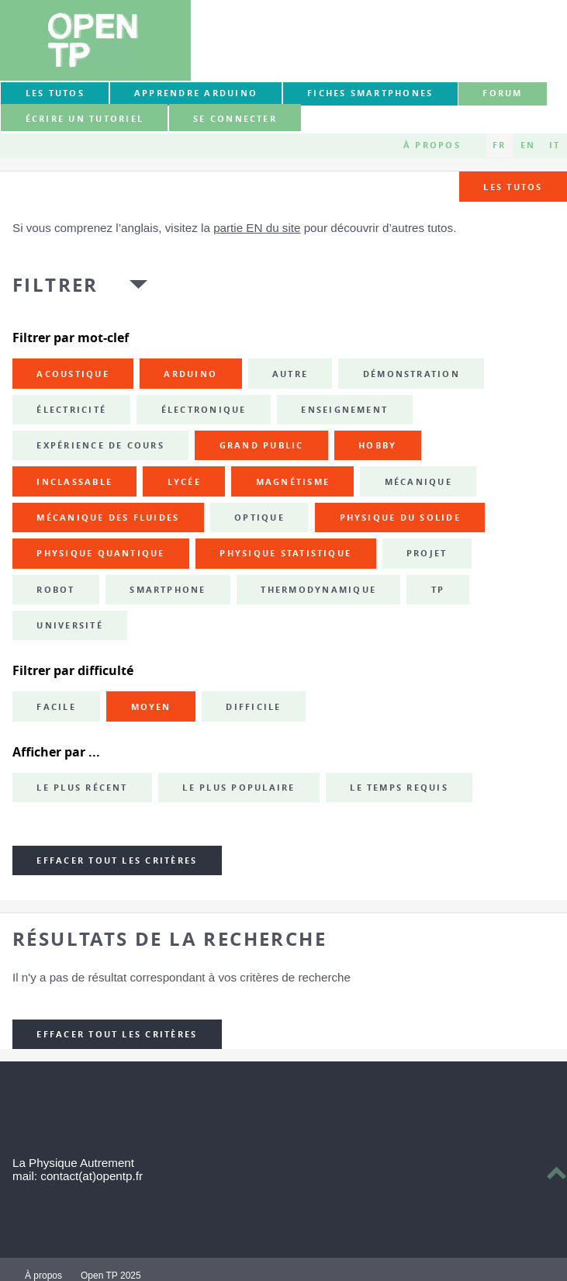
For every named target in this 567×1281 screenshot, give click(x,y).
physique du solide (400, 517)
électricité (71, 409)
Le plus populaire (238, 787)
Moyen (151, 707)
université (69, 625)
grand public (262, 445)
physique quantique (100, 553)
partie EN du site (256, 227)
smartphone (168, 589)
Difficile (253, 707)
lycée (184, 482)
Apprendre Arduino (196, 93)
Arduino (190, 374)
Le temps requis (399, 787)
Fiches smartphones (370, 93)
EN (527, 145)
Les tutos (55, 93)
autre (290, 374)
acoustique (72, 374)
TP (437, 589)
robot (55, 589)
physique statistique (285, 553)
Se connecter (235, 119)
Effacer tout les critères (116, 860)
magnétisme (293, 482)
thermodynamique (318, 589)
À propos (432, 145)
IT (554, 145)
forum (502, 93)
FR (499, 145)
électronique (204, 409)
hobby (377, 445)
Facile (55, 707)
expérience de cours (100, 445)
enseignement (344, 409)
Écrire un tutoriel (84, 119)
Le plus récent (81, 787)
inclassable (74, 482)
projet (426, 553)
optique (259, 517)
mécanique (418, 482)
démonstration (411, 374)
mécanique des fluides (107, 517)
